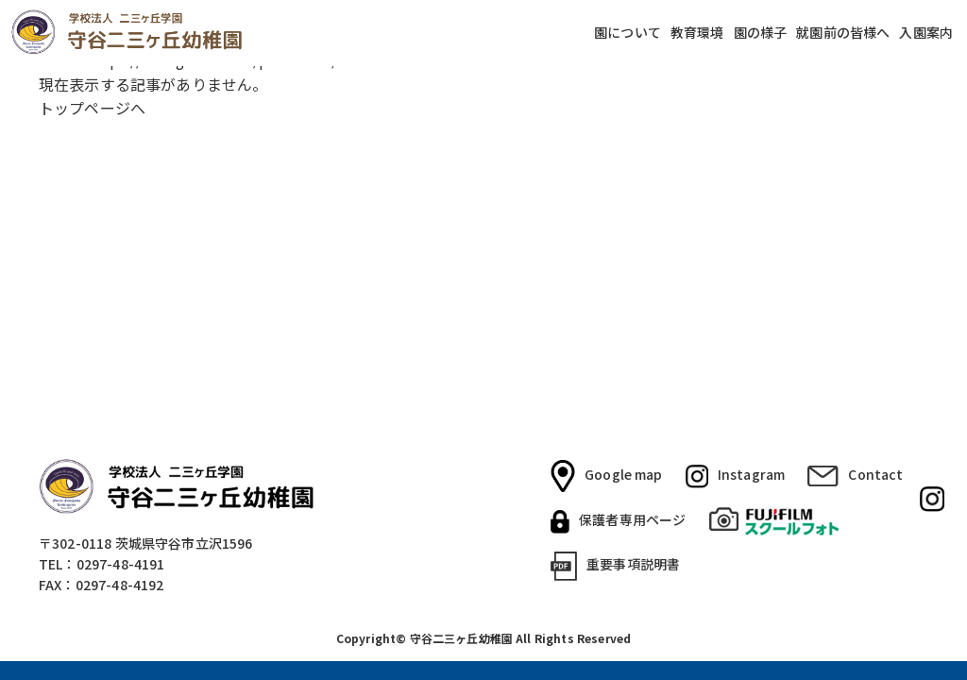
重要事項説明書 (615, 566)
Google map (607, 476)
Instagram (735, 476)
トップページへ (92, 107)
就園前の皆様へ (843, 33)
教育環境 (697, 33)
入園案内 (926, 33)
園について (627, 33)
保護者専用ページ (618, 521)
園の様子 (761, 33)
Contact (855, 475)
